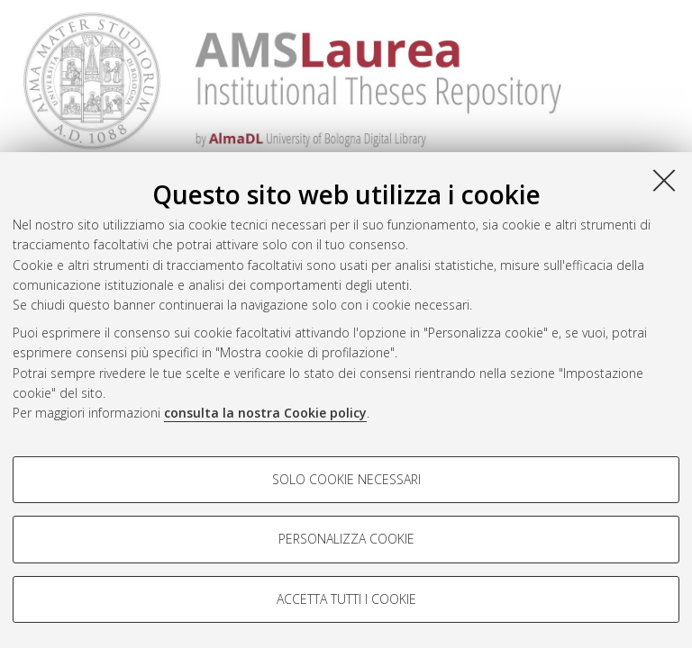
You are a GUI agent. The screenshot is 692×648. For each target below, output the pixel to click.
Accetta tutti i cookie (346, 599)
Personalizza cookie (346, 538)
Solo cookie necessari (346, 479)
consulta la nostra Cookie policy (265, 412)
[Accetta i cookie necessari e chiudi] (664, 180)
